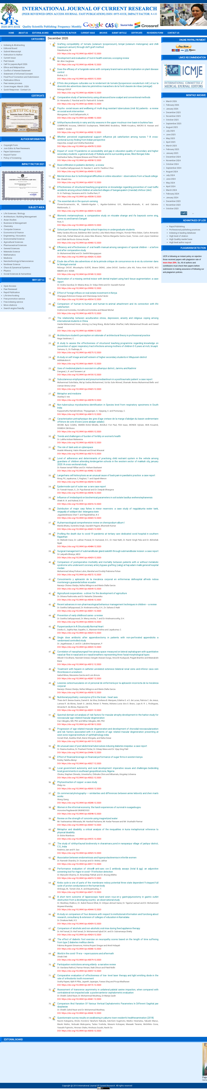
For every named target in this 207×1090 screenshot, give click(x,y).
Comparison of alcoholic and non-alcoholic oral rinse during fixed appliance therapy (98, 928)
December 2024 (173, 157)
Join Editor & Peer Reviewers (17, 148)
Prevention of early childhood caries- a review (80, 615)
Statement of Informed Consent (18, 74)
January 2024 (172, 197)
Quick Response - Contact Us (17, 89)
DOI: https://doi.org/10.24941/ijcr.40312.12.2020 (79, 664)
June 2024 (170, 179)
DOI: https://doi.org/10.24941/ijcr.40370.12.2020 (79, 313)
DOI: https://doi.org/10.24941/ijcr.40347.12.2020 (79, 53)
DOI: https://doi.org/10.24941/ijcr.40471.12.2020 (79, 892)
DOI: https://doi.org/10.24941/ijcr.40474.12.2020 (79, 878)
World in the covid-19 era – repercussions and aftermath (85, 953)
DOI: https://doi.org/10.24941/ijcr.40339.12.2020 (79, 211)
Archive (103, 33)
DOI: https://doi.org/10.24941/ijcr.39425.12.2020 (79, 389)
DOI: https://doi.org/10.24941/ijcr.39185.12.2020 (79, 274)
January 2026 (172, 109)
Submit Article (119, 33)
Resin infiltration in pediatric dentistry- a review (80, 165)
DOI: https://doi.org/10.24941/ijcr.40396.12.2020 (79, 493)
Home (11, 33)
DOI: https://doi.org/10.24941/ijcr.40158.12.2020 (79, 724)
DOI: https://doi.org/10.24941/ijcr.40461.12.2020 (79, 999)
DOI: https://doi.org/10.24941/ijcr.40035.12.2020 (79, 431)
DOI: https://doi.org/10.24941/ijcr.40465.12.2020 (79, 104)
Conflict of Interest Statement (17, 70)
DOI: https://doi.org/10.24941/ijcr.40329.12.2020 (79, 633)
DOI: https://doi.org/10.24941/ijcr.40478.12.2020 (79, 146)
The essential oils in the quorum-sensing (77, 201)
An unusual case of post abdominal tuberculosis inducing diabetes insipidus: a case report (102, 746)
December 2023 (173, 201)
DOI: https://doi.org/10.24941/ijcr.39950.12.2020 (79, 288)
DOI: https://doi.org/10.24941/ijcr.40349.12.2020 (79, 589)
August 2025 (172, 127)
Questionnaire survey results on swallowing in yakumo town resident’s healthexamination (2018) (105, 1017)
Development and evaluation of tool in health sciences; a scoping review (93, 58)
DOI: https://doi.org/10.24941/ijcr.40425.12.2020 (79, 529)
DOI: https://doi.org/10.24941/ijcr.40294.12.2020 (79, 482)
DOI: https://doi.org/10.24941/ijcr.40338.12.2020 (79, 196)
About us (23, 33)
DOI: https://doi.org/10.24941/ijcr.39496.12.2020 (79, 752)
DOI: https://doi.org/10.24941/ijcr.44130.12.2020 (79, 374)
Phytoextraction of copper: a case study (77, 782)
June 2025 (170, 134)
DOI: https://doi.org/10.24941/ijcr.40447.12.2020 (79, 825)
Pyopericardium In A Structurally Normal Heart (80, 626)
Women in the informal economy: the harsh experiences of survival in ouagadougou (99, 807)
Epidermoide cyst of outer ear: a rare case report (81, 486)
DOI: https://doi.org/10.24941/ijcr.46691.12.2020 (79, 363)
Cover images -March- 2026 (16, 86)
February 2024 (172, 194)
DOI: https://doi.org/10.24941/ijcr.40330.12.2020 (79, 622)
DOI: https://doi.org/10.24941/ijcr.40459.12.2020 (79, 171)
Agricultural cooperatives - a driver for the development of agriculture (92, 593)
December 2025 (173, 112)
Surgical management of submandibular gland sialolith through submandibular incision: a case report (107, 551)
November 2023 (173, 205)
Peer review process (13, 83)
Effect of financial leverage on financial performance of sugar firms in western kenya (100, 757)
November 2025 (173, 116)
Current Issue (88, 33)
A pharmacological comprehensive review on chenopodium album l (91, 522)
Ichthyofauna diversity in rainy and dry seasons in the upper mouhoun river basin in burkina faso (105, 122)
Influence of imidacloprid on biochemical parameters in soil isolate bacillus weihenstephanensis (105, 497)
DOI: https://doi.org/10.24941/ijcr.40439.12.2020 (79, 923)
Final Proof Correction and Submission (21, 77)
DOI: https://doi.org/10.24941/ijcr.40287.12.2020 (79, 678)
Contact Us (173, 33)
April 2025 (170, 142)
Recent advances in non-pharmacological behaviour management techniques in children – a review (107, 604)
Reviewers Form (155, 33)
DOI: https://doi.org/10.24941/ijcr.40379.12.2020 (79, 960)
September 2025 (173, 123)
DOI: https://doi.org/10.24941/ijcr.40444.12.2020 (79, 909)
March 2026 (171, 101)
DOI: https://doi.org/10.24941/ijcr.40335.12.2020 (79, 78)
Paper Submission (12, 151)
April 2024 (170, 186)
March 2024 (171, 190)
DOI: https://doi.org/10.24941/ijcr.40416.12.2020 (79, 504)
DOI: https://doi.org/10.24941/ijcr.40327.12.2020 (79, 763)
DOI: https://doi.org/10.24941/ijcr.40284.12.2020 (79, 92)
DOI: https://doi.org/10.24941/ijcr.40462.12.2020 (79, 471)
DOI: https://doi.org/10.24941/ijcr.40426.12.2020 (79, 257)
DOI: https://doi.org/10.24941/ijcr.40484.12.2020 (79, 546)
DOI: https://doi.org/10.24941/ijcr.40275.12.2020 (79, 352)
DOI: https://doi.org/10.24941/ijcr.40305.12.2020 (79, 788)
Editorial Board (10, 48)
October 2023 (172, 208)
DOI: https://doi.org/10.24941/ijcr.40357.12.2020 (79, 971)
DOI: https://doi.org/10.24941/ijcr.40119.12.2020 (79, 741)
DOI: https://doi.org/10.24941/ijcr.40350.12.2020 (79, 692)
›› (193, 213)
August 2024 (172, 171)
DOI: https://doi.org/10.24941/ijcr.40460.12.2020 (79, 243)
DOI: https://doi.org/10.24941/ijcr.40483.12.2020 (79, 118)
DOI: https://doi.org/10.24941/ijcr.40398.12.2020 (79, 814)
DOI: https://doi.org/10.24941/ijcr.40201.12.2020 (79, 710)
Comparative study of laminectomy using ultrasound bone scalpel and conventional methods (103, 97)
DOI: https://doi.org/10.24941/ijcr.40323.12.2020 (79, 647)
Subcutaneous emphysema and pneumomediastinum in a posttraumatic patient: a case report (104, 379)
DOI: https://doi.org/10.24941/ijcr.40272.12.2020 (79, 574)
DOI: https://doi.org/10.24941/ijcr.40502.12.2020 (79, 132)
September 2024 (173, 168)
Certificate (136, 33)
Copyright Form (11, 145)
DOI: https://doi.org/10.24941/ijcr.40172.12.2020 (79, 985)
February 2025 (172, 149)
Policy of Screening (12, 158)
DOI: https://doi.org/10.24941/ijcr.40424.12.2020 (79, 934)
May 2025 (170, 138)
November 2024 (173, 160)
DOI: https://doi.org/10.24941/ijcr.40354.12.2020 (79, 299)
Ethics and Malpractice (14, 67)
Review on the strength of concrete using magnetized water (87, 818)
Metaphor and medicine (69, 393)
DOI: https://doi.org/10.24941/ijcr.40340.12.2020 (79, 600)
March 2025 (171, 145)
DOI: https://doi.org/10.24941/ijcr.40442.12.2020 (79, 1013)
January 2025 (172, 153)
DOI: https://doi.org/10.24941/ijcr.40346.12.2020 (79, 64)
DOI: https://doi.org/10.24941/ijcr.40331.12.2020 (79, 611)
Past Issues (9, 61)
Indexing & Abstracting (14, 45)
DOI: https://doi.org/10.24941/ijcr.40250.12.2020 (79, 442)
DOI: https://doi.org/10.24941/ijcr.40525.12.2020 (79, 853)
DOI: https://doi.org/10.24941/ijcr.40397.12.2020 (79, 182)
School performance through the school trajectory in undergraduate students (96, 229)
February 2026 (172, 105)
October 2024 (172, 164)
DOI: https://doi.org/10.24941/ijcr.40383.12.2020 (79, 949)
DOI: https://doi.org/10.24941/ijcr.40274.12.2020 (79, 453)
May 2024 (170, 183)
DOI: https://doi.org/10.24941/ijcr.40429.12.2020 (79, 557)
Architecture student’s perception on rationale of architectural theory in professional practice (103, 335)
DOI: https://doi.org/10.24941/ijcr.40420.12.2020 (79, 518)
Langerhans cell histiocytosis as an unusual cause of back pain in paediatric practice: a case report (106, 475)
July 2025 (170, 131)
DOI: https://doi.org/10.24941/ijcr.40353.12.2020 (79, 1031)
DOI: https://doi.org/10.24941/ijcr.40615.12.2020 (79, 414)
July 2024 (170, 175)
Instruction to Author (13, 54)
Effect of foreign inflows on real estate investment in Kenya (87, 293)
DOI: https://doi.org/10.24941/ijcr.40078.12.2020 (79, 400)
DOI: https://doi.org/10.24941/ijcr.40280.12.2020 (79, 803)
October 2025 (172, 120)
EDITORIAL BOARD (40, 33)
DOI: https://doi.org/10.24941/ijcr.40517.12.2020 (79, 864)
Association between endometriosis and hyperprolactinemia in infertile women (96, 857)
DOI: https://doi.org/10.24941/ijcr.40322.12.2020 (79, 777)
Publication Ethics (12, 80)
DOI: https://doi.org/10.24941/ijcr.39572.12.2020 (79, 839)
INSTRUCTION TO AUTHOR (64, 33)
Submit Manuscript (12, 51)
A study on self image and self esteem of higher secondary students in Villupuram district (102, 357)
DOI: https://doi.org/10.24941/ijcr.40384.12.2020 (79, 330)
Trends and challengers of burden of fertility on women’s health (89, 436)
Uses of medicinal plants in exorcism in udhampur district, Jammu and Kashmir (96, 368)
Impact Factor (10, 155)
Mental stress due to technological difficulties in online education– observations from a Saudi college (107, 176)
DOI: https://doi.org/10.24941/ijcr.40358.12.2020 (79, 160)
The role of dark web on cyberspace (75, 447)
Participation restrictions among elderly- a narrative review (86, 964)
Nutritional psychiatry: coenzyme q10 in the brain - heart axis (87, 697)
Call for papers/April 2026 (15, 64)
